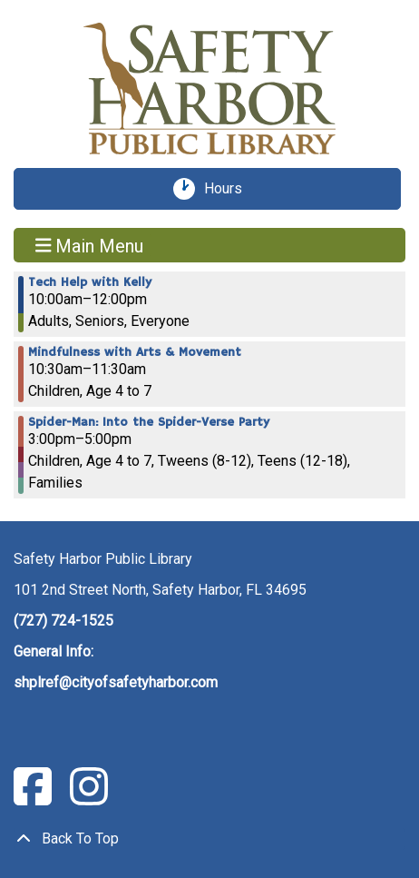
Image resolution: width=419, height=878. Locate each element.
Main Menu (89, 245)
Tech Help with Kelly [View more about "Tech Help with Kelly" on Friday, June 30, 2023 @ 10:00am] (89, 282)
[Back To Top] (209, 839)
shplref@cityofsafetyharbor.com (116, 682)
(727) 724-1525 (63, 620)
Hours (229, 189)
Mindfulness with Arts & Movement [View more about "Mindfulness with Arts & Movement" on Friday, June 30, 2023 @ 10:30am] (134, 352)
